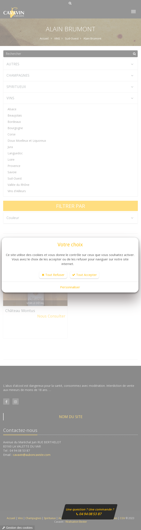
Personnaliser (70, 287)
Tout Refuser (53, 275)
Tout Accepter (84, 275)
